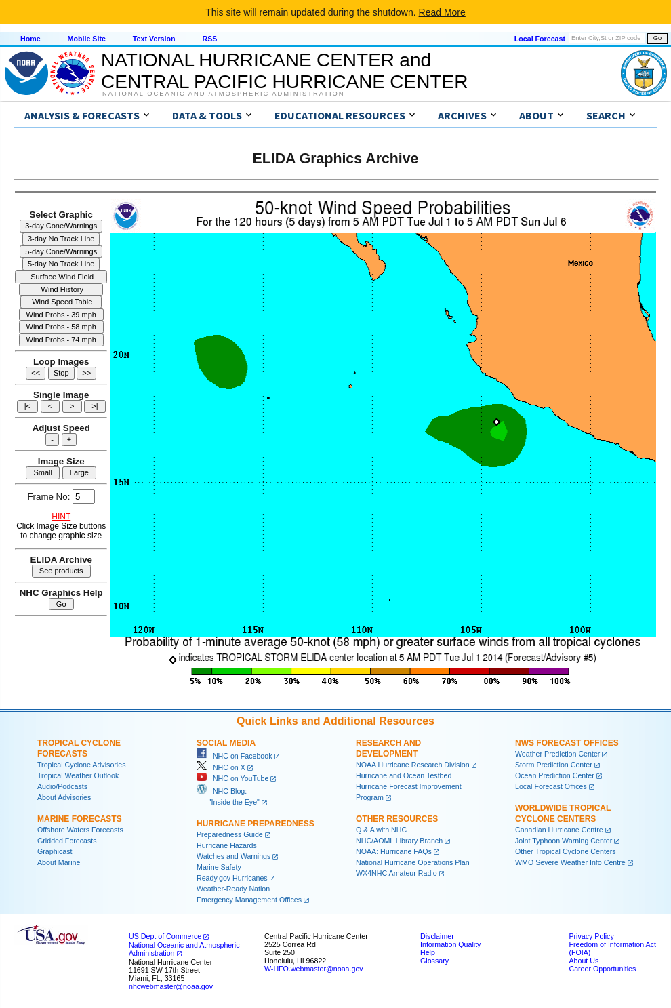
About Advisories (64, 797)
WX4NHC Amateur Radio (396, 873)
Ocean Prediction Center (554, 775)
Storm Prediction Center (553, 765)
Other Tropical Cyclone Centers (565, 851)
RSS (209, 39)
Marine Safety (219, 867)
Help (427, 952)
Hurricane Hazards (227, 845)
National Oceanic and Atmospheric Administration (223, 93)
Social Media (226, 743)
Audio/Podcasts (62, 786)
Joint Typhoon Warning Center (563, 840)
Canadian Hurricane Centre (559, 830)
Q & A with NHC (381, 830)
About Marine (58, 862)
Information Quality (450, 944)
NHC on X (221, 767)
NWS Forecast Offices (567, 743)
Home (30, 39)
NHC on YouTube (232, 778)
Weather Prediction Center (557, 754)
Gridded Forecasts (67, 840)
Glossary (434, 960)
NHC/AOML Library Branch (399, 840)
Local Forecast (539, 39)
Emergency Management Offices (249, 899)
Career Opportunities (602, 969)
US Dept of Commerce (165, 936)
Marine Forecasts (79, 819)
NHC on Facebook (234, 756)
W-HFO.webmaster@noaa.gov (313, 969)
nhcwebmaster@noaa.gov (171, 986)
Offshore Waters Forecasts (80, 830)
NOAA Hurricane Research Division (413, 765)
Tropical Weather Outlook (78, 775)
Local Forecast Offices (551, 786)
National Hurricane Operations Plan (413, 862)
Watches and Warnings (233, 856)
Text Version (154, 39)
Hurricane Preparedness (255, 823)
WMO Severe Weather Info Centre (570, 862)
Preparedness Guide (230, 834)
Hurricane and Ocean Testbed (403, 775)
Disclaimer (437, 936)
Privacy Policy (591, 936)
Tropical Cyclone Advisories (81, 765)
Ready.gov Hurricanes (232, 878)
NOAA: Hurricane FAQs (394, 851)
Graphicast (55, 851)
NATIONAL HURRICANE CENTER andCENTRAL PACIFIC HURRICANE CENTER (284, 70)
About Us (583, 960)
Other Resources (397, 819)
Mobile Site (87, 39)
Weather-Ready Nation (233, 889)
